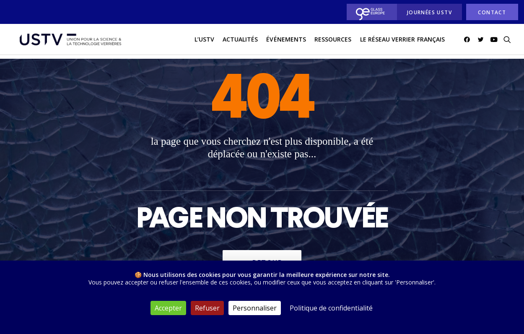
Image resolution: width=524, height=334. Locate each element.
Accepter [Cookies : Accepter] (168, 308)
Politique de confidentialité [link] (331, 308)
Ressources (333, 41)
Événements (286, 41)
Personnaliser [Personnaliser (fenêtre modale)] (255, 308)
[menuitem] (369, 12)
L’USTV (204, 41)
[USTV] (68, 41)
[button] (468, 41)
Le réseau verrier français (402, 41)
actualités (240, 41)
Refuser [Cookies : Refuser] (207, 308)
